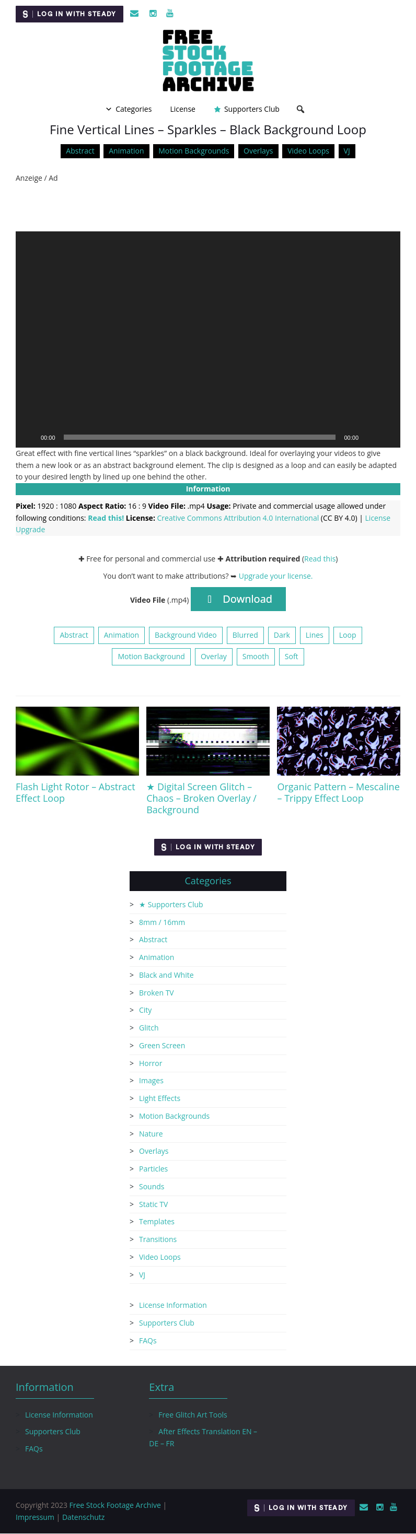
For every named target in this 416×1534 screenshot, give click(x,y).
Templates (157, 1222)
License (182, 109)
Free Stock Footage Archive (115, 1505)
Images (151, 1081)
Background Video (186, 635)
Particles (153, 1169)
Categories (133, 109)
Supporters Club (252, 109)
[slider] (200, 437)
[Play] (29, 437)
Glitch (149, 1028)
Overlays (258, 151)
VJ (347, 151)
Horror (150, 1063)
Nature (151, 1134)
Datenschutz (83, 1517)
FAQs (148, 1340)
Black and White (166, 975)
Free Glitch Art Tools (192, 1415)
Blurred (245, 635)
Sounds (152, 1186)
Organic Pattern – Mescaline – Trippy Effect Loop (338, 792)
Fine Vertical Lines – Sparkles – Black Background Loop (208, 129)
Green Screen (162, 1045)
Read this (320, 559)
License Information (173, 1305)
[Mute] (370, 437)
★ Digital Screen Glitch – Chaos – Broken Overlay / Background (201, 798)
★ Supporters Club (171, 904)
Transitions (158, 1239)
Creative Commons (238, 518)
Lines (314, 635)
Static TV (153, 1204)
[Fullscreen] (387, 437)
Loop (347, 635)
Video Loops (308, 151)
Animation (126, 151)
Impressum (35, 1517)
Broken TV (156, 993)
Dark (282, 635)
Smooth (255, 656)
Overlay (214, 656)
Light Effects (159, 1098)
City (145, 1010)
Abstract (80, 151)
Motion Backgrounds (193, 151)
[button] (208, 339)
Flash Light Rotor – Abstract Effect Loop (75, 792)
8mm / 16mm (162, 922)
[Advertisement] (208, 207)
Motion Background (151, 656)
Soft (291, 656)
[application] (208, 339)
